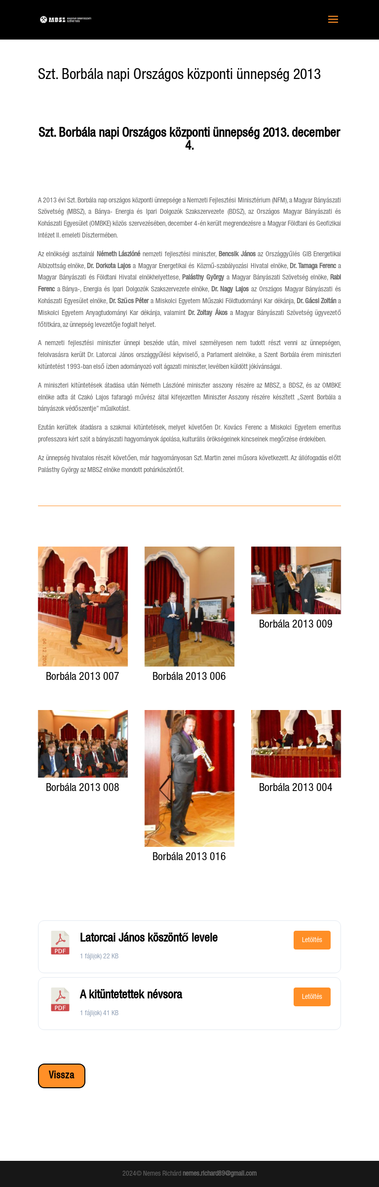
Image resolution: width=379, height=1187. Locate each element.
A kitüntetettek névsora (131, 995)
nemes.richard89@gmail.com (220, 1174)
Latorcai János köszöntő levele (149, 938)
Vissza (62, 1075)
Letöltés (312, 940)
